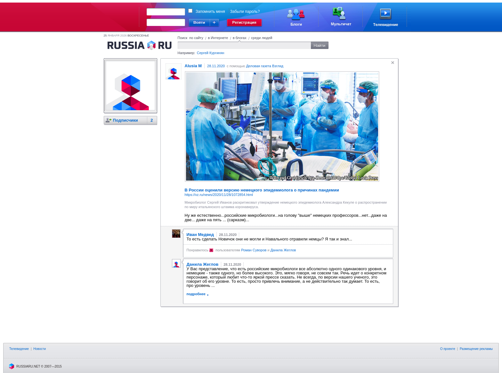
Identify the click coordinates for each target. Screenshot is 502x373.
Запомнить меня (210, 11)
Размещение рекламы (476, 349)
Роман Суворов (253, 250)
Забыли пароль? (245, 11)
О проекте (447, 349)
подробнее (196, 294)
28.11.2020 (216, 66)
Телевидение (19, 349)
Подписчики (125, 120)
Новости (39, 349)
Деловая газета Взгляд (264, 66)
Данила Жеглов (283, 250)
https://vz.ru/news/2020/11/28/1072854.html (219, 195)
